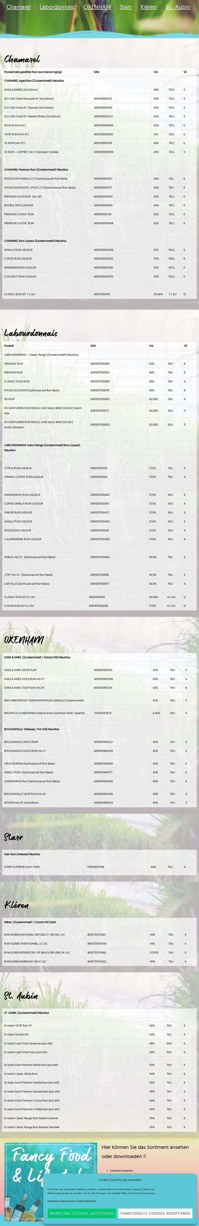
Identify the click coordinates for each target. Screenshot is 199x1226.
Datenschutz (68, 1201)
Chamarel (19, 6)
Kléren (149, 6)
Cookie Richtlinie (86, 1201)
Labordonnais (57, 6)
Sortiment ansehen (121, 1170)
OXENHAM (97, 6)
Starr (126, 6)
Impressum (54, 1201)
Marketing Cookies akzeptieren (82, 1213)
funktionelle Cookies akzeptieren (155, 1213)
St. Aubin (178, 6)
